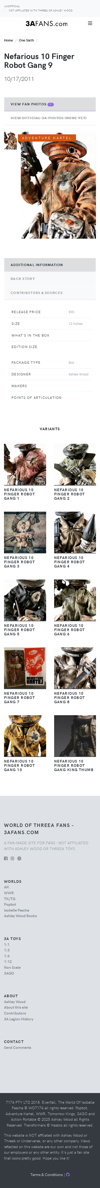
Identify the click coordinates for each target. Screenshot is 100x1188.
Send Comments (17, 1047)
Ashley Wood (15, 1001)
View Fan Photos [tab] (32, 104)
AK (6, 886)
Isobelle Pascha (16, 910)
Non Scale (12, 967)
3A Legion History (18, 1018)
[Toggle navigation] (90, 23)
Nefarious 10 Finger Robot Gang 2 (69, 494)
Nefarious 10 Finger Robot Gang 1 (19, 494)
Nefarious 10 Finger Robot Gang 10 (19, 765)
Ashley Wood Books (20, 915)
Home (8, 40)
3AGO (9, 973)
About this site (16, 1007)
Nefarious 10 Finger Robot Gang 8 (69, 697)
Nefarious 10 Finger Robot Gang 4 (69, 562)
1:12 (8, 961)
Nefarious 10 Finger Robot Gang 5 (19, 629)
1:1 (7, 944)
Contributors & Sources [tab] (37, 292)
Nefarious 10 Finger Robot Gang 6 (69, 629)
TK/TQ (9, 898)
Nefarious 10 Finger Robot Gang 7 (19, 697)
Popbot (10, 904)
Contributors (15, 1013)
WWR (9, 892)
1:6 (7, 955)
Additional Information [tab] (37, 264)
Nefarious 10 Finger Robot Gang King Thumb (74, 765)
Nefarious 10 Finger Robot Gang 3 (19, 562)
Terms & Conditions (46, 1174)
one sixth (26, 40)
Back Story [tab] (23, 278)
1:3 (7, 950)
